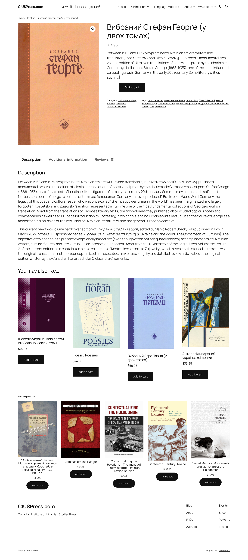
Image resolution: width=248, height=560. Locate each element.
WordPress (224, 550)
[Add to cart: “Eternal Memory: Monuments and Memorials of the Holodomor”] (210, 482)
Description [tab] (31, 159)
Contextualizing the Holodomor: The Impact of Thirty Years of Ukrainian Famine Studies (124, 466)
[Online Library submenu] (150, 7)
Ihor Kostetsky (155, 100)
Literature (30, 17)
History (111, 103)
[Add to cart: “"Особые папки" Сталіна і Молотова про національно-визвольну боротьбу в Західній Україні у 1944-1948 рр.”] (37, 485)
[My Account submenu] (215, 7)
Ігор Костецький (166, 103)
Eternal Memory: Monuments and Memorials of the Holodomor (210, 466)
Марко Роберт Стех (186, 103)
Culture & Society (127, 100)
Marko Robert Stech (174, 100)
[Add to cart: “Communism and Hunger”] (81, 474)
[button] (93, 29)
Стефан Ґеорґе (158, 106)
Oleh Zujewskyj (207, 100)
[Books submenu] (127, 7)
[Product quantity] (112, 87)
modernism (192, 100)
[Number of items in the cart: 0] (226, 6)
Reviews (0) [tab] (105, 159)
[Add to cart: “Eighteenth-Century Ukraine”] (167, 477)
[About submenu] (194, 7)
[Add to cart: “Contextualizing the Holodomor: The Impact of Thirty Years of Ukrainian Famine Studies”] (124, 483)
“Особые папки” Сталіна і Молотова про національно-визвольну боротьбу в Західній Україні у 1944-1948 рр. (37, 466)
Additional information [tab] (68, 159)
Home (21, 17)
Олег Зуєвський (219, 103)
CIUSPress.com (30, 6)
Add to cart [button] (31, 360)
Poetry (219, 100)
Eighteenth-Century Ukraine (167, 464)
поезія (145, 106)
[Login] (219, 6)
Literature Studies (116, 106)
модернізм (204, 103)
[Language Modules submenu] (180, 7)
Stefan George (149, 103)
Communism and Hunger (81, 461)
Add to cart (132, 87)
